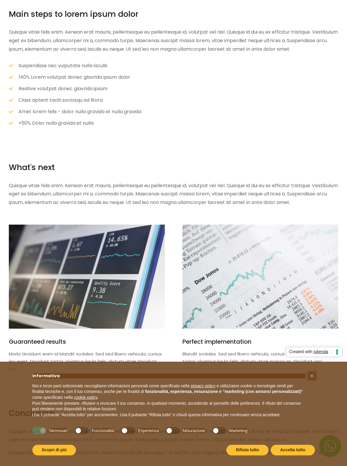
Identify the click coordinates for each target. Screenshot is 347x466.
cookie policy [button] (85, 397)
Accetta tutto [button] (293, 449)
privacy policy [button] (203, 385)
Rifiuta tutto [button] (247, 449)
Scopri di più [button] (54, 449)
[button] (312, 376)
